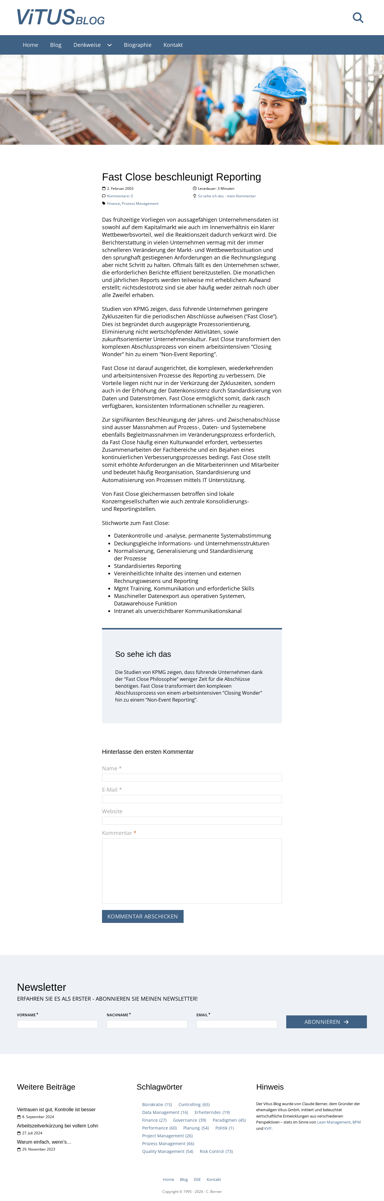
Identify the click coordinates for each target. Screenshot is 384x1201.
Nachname (117, 1017)
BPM (356, 1122)
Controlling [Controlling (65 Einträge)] (193, 1104)
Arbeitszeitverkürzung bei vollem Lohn (57, 1125)
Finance (113, 203)
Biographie (138, 44)
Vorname (26, 1017)
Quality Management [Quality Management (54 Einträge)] (167, 1151)
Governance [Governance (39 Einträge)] (189, 1120)
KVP (268, 1128)
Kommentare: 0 (120, 196)
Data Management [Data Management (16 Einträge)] (165, 1112)
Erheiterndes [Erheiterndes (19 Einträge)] (212, 1112)
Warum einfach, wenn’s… (44, 1142)
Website (112, 811)
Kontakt (173, 44)
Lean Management (334, 1122)
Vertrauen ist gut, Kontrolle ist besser (56, 1109)
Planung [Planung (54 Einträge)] (195, 1128)
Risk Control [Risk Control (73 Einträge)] (216, 1151)
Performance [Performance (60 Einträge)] (159, 1128)
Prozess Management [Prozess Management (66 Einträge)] (168, 1143)
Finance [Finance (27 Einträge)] (154, 1120)
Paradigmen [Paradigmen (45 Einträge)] (229, 1120)
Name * (112, 768)
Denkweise (87, 44)
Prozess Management (140, 203)
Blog (56, 44)
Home (30, 44)
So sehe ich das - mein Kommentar (227, 196)
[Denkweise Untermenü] (112, 44)
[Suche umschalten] (358, 18)
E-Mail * (112, 789)
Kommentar (119, 833)
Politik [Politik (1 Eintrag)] (224, 1128)
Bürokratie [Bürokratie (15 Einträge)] (157, 1104)
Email (202, 1017)
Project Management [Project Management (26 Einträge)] (167, 1135)
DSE (197, 1179)
